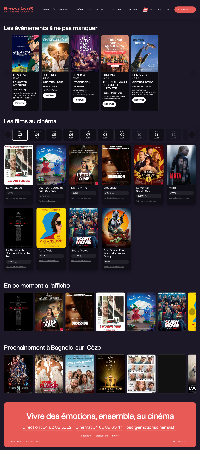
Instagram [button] (102, 436)
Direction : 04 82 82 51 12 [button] (47, 427)
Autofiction (46, 251)
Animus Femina (142, 82)
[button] (100, 417)
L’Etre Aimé (79, 188)
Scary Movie (79, 251)
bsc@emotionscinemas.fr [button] (151, 427)
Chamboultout (53, 82)
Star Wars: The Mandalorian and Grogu (115, 253)
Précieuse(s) (81, 82)
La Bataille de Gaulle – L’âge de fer (18, 253)
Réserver (20, 103)
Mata (172, 188)
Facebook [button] (86, 436)
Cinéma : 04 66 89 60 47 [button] (99, 427)
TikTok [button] (115, 436)
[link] (25, 73)
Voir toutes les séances (16, 198)
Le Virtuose (14, 188)
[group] (18, 373)
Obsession (111, 188)
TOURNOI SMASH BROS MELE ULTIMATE (114, 85)
